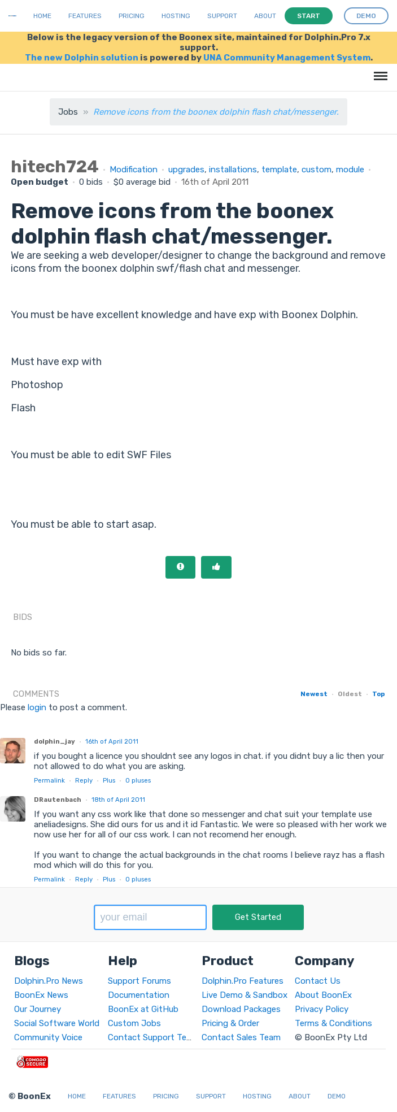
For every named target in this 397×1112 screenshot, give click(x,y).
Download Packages (241, 1009)
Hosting (176, 16)
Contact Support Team (153, 1037)
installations (233, 169)
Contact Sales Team (241, 1037)
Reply (84, 780)
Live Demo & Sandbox (244, 995)
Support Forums (139, 981)
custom (316, 169)
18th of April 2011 (118, 799)
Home (42, 16)
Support (222, 16)
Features (85, 16)
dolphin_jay (54, 741)
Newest (314, 694)
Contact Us (318, 981)
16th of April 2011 (111, 741)
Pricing (132, 16)
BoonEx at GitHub (143, 1009)
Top (378, 694)
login (37, 707)
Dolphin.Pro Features (242, 981)
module (350, 169)
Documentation (138, 995)
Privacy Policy (321, 1009)
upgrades (186, 169)
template (279, 169)
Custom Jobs (134, 1023)
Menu (378, 70)
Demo (337, 1096)
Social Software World (56, 1023)
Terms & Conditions (333, 1023)
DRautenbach (57, 799)
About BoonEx (323, 995)
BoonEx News (41, 995)
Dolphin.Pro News (48, 981)
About (265, 16)
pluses (138, 780)
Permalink (49, 780)
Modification (134, 169)
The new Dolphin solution (81, 58)
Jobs (68, 112)
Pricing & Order (230, 1023)
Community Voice (48, 1037)
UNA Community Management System (286, 58)
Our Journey (37, 1009)
